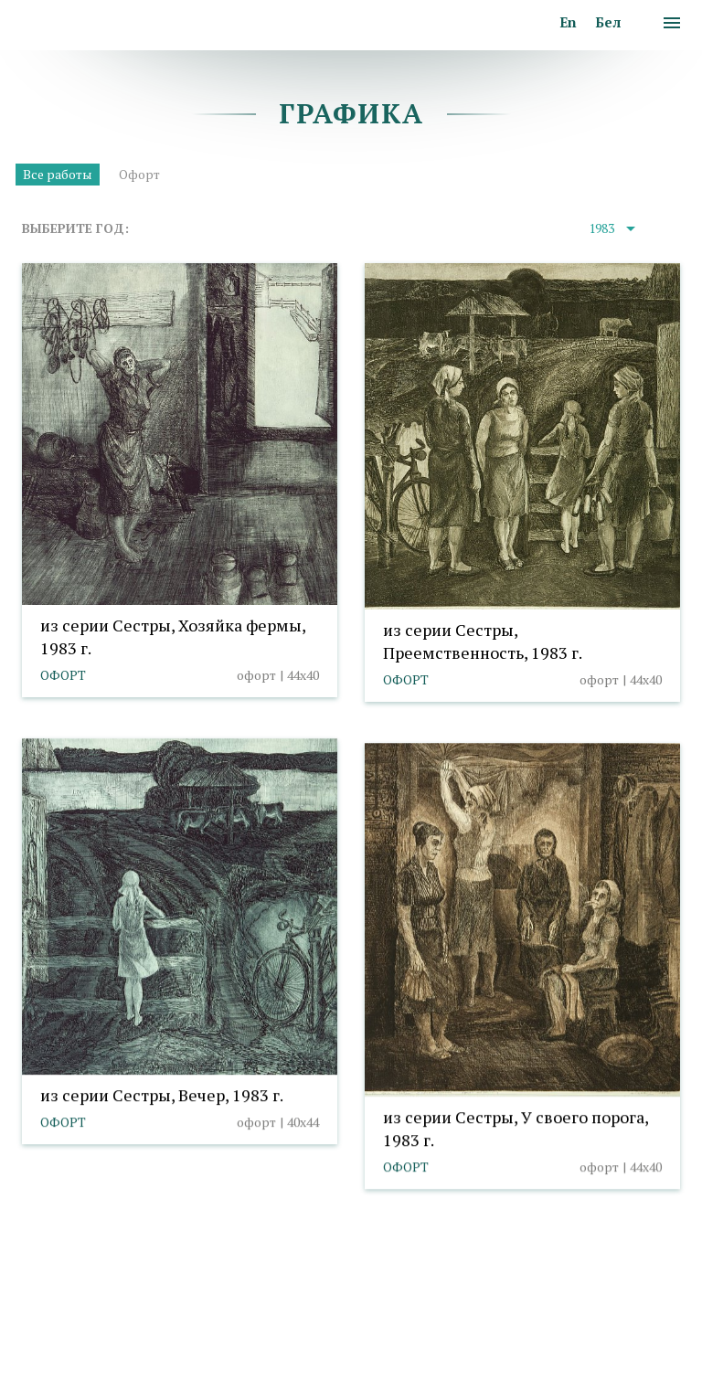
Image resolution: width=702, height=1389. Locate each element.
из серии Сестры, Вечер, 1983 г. (161, 1095)
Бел (608, 22)
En (568, 22)
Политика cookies (76, 1345)
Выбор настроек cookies (222, 1345)
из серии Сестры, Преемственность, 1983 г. (482, 641)
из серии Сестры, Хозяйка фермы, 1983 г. (172, 636)
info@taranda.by (70, 1319)
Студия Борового (626, 1345)
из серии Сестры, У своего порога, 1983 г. (515, 1128)
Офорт (139, 174)
